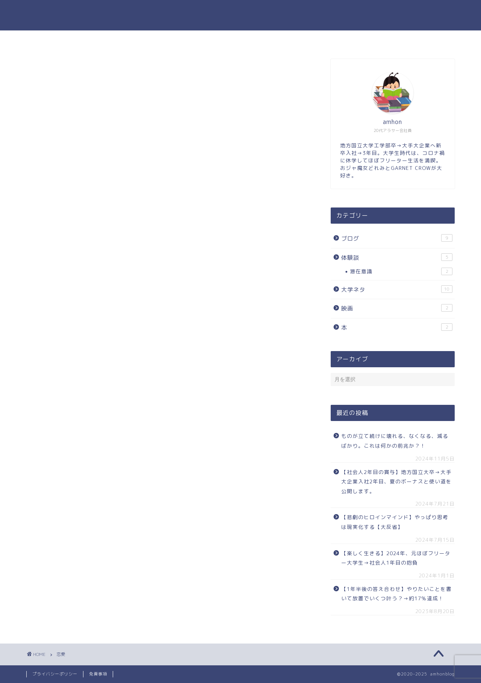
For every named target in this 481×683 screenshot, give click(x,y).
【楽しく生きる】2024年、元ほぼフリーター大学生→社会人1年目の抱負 (396, 558)
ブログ (396, 238)
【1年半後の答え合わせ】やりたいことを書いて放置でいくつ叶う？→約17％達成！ (396, 593)
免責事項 (98, 674)
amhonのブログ (241, 15)
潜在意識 (401, 271)
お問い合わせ (285, 39)
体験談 (396, 257)
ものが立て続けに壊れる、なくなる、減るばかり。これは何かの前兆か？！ (394, 440)
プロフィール (232, 39)
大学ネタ (396, 289)
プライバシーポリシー (54, 674)
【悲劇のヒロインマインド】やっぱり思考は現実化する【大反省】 (394, 521)
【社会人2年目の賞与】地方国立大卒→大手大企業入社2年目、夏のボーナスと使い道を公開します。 (396, 481)
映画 (396, 308)
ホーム (188, 39)
